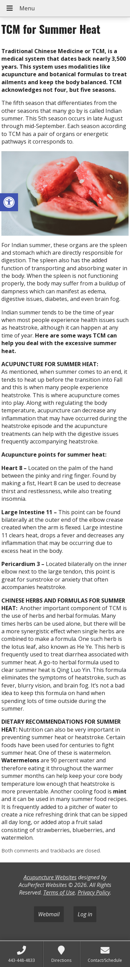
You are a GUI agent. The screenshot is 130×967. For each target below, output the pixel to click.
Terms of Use (59, 892)
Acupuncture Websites (50, 877)
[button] (9, 202)
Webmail (49, 914)
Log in (85, 914)
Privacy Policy (94, 892)
